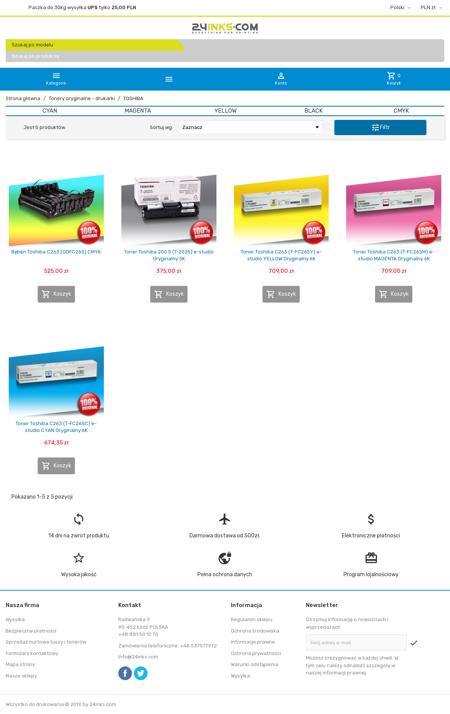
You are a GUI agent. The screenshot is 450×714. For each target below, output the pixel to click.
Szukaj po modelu (32, 45)
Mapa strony (20, 664)
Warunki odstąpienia (254, 664)
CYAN (50, 110)
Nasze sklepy (21, 676)
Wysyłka (15, 619)
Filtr (380, 127)
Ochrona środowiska (255, 631)
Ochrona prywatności (256, 653)
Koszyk (56, 294)
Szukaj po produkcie (35, 56)
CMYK (401, 110)
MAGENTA (137, 110)
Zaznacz (251, 127)
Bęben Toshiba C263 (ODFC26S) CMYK (56, 252)
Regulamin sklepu (251, 619)
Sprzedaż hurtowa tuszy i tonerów (46, 642)
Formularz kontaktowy (32, 653)
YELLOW (226, 110)
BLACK (313, 110)
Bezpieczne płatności (31, 631)
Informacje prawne (253, 642)
